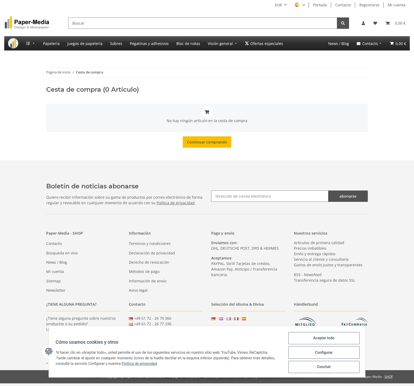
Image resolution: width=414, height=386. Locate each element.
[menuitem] (13, 43)
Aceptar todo (322, 340)
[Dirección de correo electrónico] (269, 196)
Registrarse (369, 4)
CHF (246, 328)
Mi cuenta (397, 4)
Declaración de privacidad (152, 252)
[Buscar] (202, 23)
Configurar (322, 353)
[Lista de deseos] (375, 23)
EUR (214, 328)
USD (236, 328)
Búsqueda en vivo (62, 252)
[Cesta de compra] (395, 23)
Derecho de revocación (149, 262)
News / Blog (56, 262)
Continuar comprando (207, 142)
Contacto (343, 4)
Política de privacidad (176, 202)
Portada (320, 4)
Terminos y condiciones (150, 243)
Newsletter (55, 290)
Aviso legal (138, 290)
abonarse (348, 196)
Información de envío (147, 280)
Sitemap (53, 280)
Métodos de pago (144, 271)
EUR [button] (278, 4)
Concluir (322, 367)
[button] (363, 23)
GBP (225, 328)
